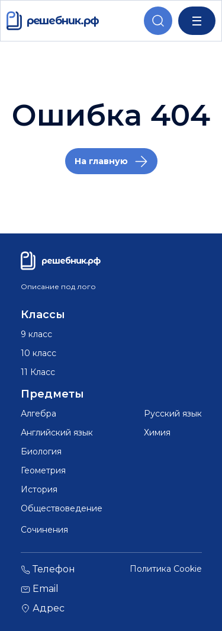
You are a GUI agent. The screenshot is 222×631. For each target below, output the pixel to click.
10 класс (38, 353)
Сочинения (44, 529)
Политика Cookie (166, 569)
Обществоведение (61, 508)
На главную (101, 161)
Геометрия (43, 470)
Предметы (52, 394)
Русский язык (173, 413)
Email (40, 589)
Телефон (48, 570)
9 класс (36, 334)
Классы (43, 314)
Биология (41, 451)
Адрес (43, 609)
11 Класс (38, 372)
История (39, 489)
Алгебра (38, 413)
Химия (157, 432)
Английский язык (57, 432)
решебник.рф (53, 20)
